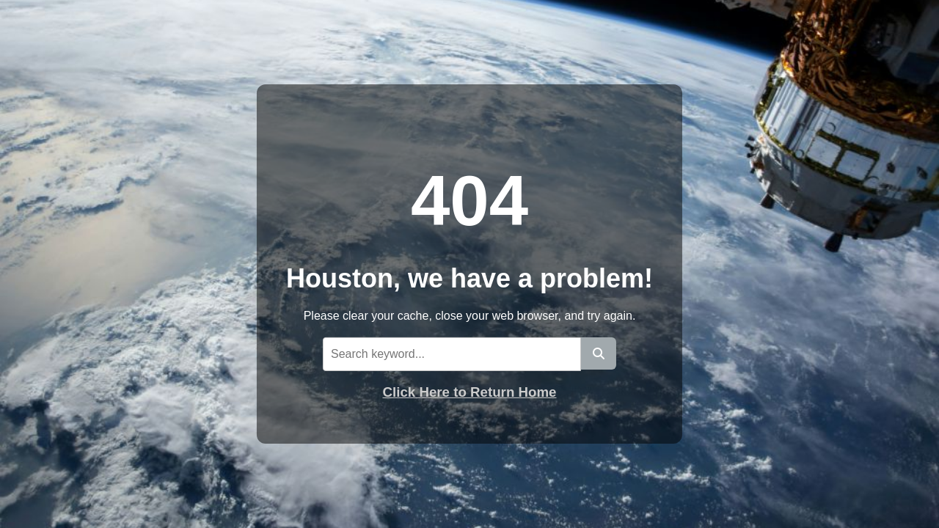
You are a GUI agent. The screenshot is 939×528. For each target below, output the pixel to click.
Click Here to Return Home (470, 392)
